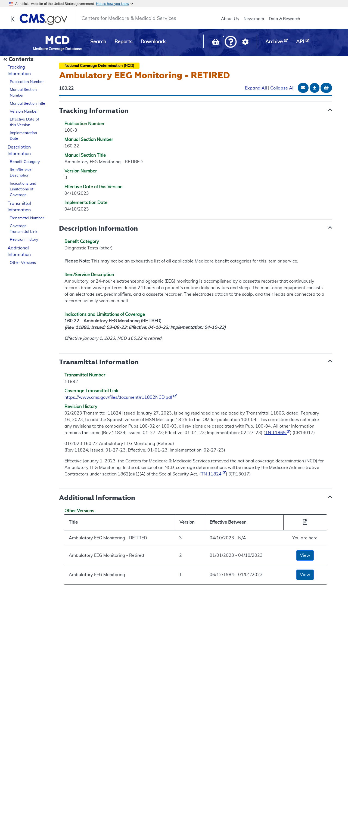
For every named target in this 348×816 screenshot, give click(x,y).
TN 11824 (213, 474)
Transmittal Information (19, 206)
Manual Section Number (23, 92)
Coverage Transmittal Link (23, 229)
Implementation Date (23, 136)
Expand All (256, 88)
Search (98, 41)
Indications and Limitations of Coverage (23, 189)
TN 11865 (277, 433)
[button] (230, 42)
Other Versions (23, 263)
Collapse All (282, 88)
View (305, 555)
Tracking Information (19, 70)
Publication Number (27, 82)
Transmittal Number (27, 218)
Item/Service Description (21, 172)
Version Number (24, 111)
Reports (123, 41)
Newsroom (254, 19)
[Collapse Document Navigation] (19, 59)
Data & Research (284, 19)
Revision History (24, 240)
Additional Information (19, 251)
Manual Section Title (27, 104)
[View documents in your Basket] (216, 43)
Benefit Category (25, 162)
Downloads (153, 41)
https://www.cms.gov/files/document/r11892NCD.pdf (120, 397)
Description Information (19, 150)
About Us (230, 19)
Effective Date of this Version (24, 122)
